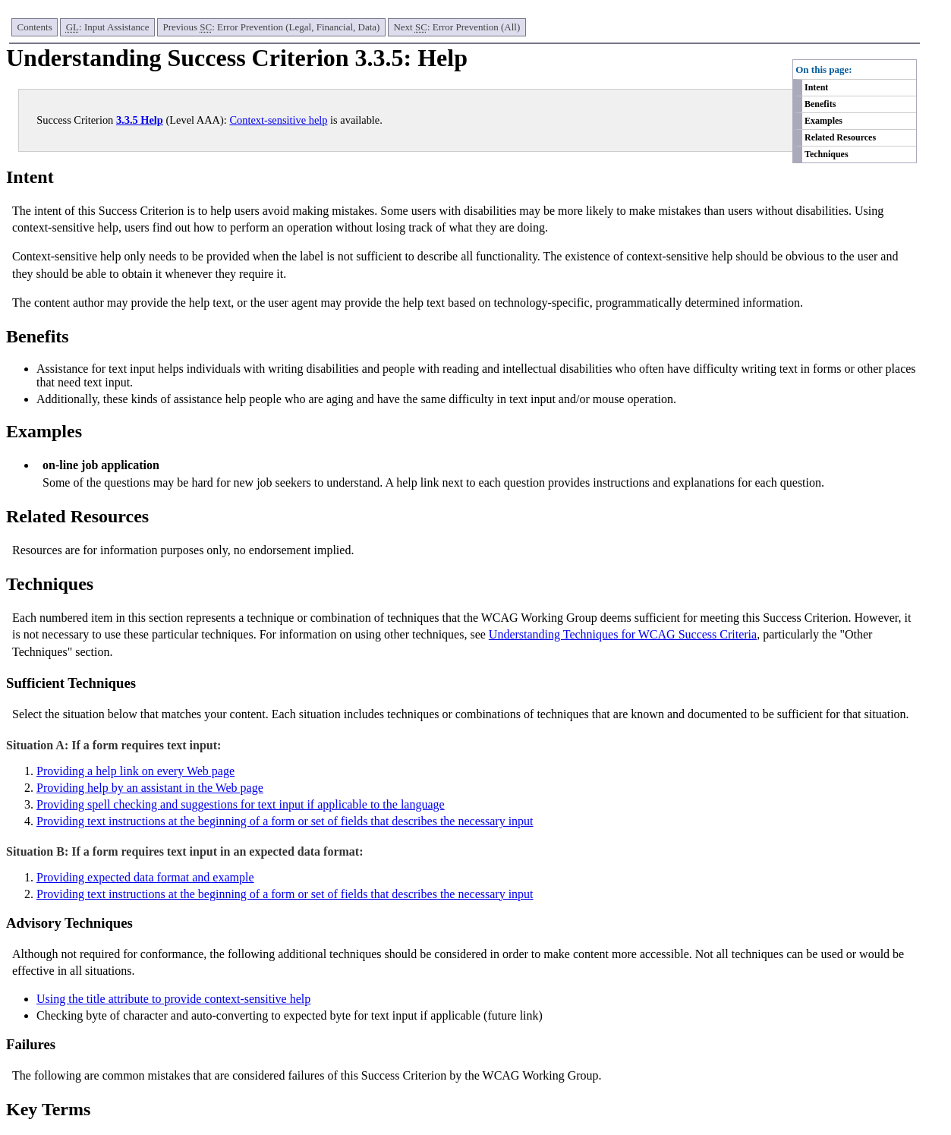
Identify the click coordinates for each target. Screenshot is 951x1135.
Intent (816, 87)
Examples (823, 120)
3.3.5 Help (139, 120)
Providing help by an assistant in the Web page (149, 787)
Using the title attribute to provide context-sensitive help (173, 998)
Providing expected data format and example (145, 877)
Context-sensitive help (278, 120)
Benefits (820, 104)
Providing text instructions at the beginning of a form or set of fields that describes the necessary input (285, 821)
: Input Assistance (108, 27)
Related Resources (840, 137)
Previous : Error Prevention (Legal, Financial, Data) (271, 27)
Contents (34, 27)
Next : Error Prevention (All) (456, 27)
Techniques (827, 154)
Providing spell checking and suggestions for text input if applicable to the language (240, 804)
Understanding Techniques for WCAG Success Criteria (623, 634)
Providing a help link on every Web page (135, 771)
